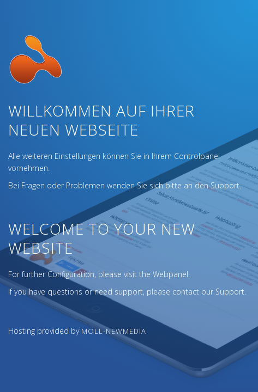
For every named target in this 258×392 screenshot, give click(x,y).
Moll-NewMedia (113, 331)
